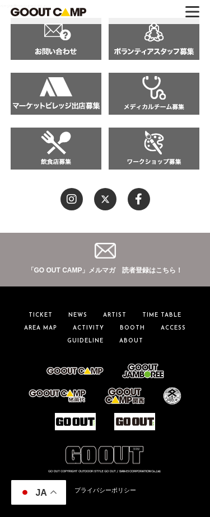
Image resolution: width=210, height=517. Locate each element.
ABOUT (131, 341)
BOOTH (132, 328)
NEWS (77, 315)
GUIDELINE (85, 341)
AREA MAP (40, 328)
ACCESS (173, 328)
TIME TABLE (161, 315)
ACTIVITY (88, 328)
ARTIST (115, 315)
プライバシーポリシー (105, 490)
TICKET (41, 315)
